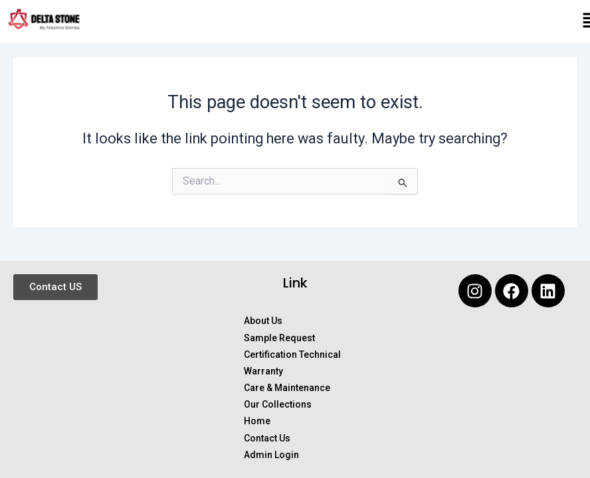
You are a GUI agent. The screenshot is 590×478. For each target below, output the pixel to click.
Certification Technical (292, 354)
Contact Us (267, 438)
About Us (263, 321)
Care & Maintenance (287, 388)
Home (257, 421)
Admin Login (271, 455)
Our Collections (278, 404)
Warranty (263, 371)
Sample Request (279, 338)
